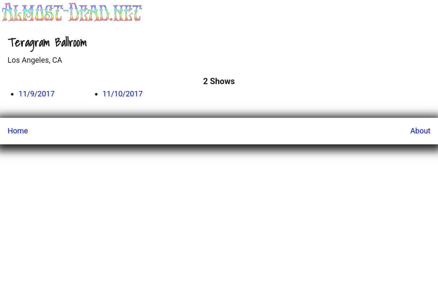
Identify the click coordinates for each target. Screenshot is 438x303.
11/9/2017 (36, 93)
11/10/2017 (123, 93)
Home (18, 130)
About (420, 130)
